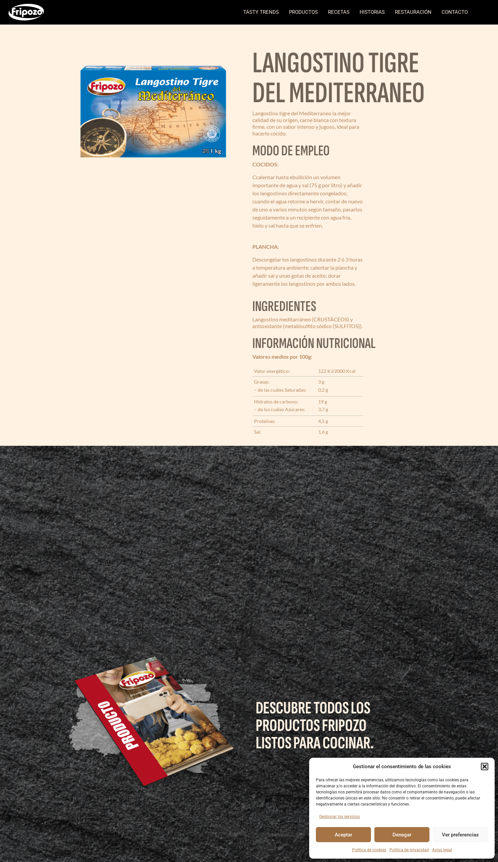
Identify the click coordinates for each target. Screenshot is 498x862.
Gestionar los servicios (339, 816)
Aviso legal (442, 850)
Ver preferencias (460, 835)
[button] (484, 766)
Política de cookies (369, 850)
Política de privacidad (409, 850)
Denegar (401, 835)
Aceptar (343, 835)
